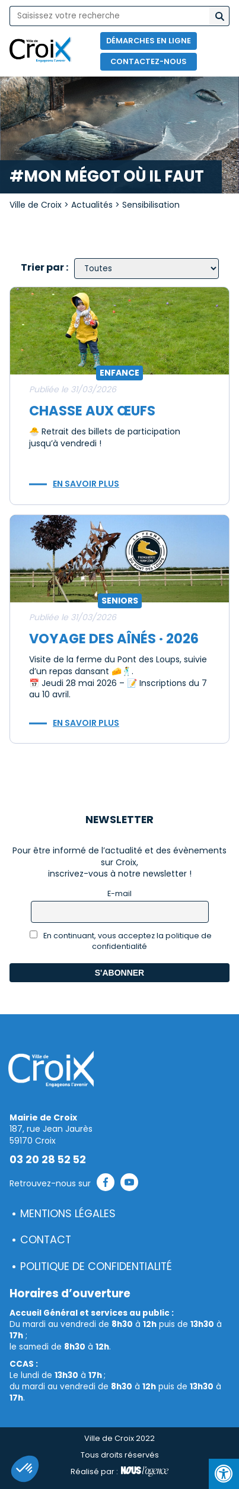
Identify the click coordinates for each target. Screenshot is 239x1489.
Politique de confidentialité (96, 1266)
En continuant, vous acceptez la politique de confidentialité (121, 941)
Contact (45, 1240)
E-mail (119, 893)
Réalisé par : (119, 1471)
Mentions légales (68, 1214)
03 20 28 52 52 (47, 1160)
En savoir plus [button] (86, 484)
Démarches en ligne (148, 41)
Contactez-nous (148, 61)
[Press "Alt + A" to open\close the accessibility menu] (224, 1474)
